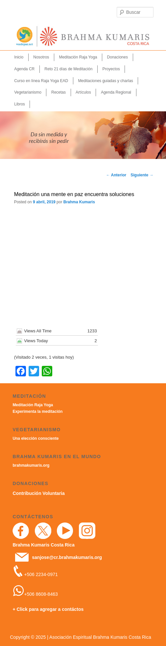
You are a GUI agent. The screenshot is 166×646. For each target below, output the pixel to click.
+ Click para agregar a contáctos (47, 609)
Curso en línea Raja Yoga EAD (41, 80)
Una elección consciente (35, 438)
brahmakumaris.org (30, 465)
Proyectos (111, 69)
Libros (19, 104)
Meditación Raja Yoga (78, 57)
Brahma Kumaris (79, 202)
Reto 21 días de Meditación (68, 69)
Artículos (83, 92)
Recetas (58, 92)
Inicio (18, 57)
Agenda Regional (116, 92)
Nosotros (41, 57)
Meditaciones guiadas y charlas (105, 80)
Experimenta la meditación (37, 411)
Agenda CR (24, 69)
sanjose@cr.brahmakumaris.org (67, 557)
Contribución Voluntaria (38, 493)
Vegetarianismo (27, 92)
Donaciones (117, 57)
